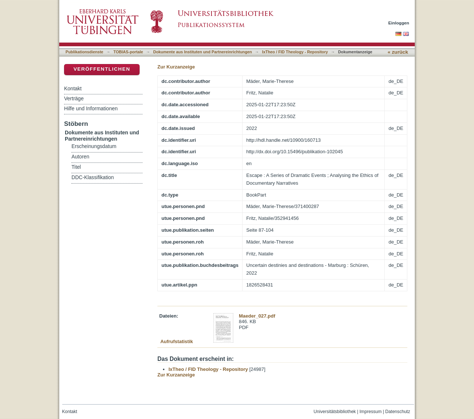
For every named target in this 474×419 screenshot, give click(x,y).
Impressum (371, 411)
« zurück (398, 52)
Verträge (74, 98)
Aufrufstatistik (176, 341)
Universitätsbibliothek (335, 411)
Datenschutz (397, 411)
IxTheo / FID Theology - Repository (295, 52)
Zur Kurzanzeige (176, 67)
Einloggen (399, 22)
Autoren (80, 157)
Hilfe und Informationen (91, 108)
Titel (76, 167)
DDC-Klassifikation (92, 177)
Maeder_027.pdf (257, 316)
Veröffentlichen (101, 69)
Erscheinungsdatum (93, 146)
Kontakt (72, 88)
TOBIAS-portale (128, 52)
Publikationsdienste (84, 52)
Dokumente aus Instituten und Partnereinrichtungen (202, 52)
